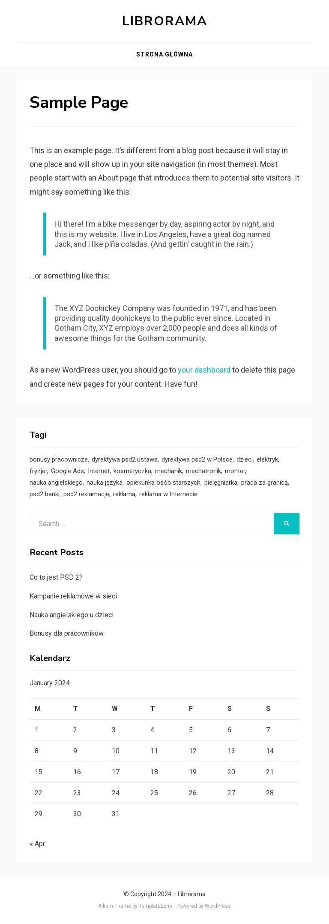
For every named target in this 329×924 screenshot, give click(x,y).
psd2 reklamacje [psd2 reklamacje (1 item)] (86, 494)
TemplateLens (155, 906)
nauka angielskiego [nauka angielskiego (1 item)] (56, 482)
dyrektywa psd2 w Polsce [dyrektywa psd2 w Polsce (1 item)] (197, 459)
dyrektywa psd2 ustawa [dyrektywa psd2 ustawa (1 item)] (125, 459)
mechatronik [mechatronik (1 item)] (203, 471)
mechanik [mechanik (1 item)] (168, 471)
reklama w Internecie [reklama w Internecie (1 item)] (168, 494)
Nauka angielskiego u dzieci (72, 615)
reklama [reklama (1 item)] (124, 494)
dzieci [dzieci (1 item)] (244, 459)
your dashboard (204, 369)
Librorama (164, 21)
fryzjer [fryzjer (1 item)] (38, 471)
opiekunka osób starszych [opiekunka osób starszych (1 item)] (163, 482)
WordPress (218, 906)
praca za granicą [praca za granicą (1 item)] (264, 482)
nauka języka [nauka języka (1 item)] (105, 482)
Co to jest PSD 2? (56, 577)
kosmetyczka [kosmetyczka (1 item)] (132, 471)
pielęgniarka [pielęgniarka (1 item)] (220, 482)
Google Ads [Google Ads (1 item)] (67, 471)
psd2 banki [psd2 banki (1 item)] (45, 494)
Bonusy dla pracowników (67, 633)
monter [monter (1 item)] (235, 471)
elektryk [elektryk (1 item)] (267, 459)
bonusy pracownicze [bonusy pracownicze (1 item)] (59, 459)
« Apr (37, 844)
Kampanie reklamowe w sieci (73, 596)
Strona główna (164, 54)
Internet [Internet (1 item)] (99, 471)
